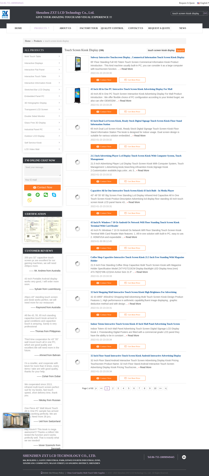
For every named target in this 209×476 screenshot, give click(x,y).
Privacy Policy (58, 473)
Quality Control (112, 28)
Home (18, 28)
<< (101, 388)
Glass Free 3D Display (35, 122)
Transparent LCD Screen (36, 109)
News (182, 28)
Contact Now (42, 187)
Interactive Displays (33, 63)
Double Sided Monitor (34, 116)
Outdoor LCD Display (34, 136)
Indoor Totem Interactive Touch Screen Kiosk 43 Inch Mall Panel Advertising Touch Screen (135, 324)
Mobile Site (46, 473)
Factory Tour (89, 28)
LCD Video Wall (31, 149)
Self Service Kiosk (33, 142)
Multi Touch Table (32, 56)
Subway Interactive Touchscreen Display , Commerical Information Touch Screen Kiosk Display (138, 57)
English (204, 3)
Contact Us (135, 28)
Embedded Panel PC (34, 96)
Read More (127, 69)
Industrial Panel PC (33, 129)
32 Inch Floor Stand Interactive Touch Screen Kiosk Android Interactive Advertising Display (136, 356)
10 (155, 388)
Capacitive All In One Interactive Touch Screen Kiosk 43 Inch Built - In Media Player (132, 190)
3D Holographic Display (35, 103)
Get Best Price (132, 80)
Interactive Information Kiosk (37, 83)
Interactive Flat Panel (34, 69)
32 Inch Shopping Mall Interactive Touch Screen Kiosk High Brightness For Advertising (134, 292)
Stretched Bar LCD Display (37, 89)
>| (166, 388)
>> (160, 388)
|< (96, 388)
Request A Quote (187, 3)
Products (41, 28)
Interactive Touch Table (35, 76)
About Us (65, 28)
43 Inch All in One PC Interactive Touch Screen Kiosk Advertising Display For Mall (131, 89)
